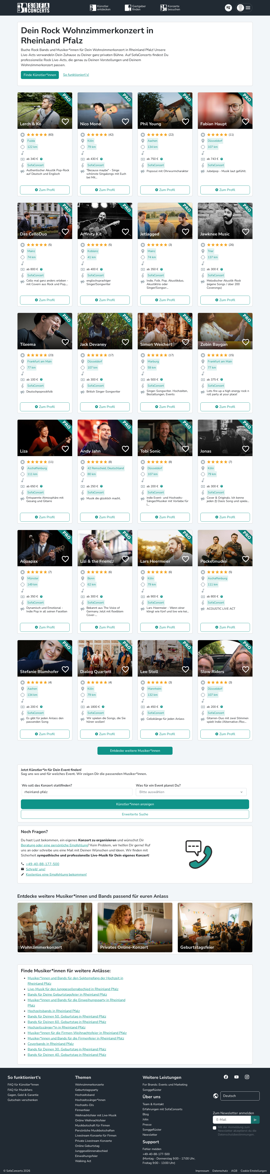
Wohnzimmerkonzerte (89, 1085)
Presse (147, 1125)
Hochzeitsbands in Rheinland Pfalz (54, 1011)
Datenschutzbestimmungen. (236, 1135)
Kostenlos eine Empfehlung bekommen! (56, 874)
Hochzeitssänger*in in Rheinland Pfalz (56, 1027)
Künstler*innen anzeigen (135, 804)
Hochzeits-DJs (84, 1105)
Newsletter (150, 1135)
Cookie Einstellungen (254, 1171)
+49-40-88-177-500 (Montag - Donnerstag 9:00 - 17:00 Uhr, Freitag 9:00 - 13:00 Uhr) (169, 1158)
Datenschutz (220, 1171)
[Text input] (232, 1120)
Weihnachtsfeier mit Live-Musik (95, 1115)
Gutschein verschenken (23, 1100)
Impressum (202, 1171)
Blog (146, 1114)
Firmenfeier (82, 1110)
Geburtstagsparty (86, 1090)
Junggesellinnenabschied (91, 1151)
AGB (234, 1171)
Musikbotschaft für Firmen (92, 1125)
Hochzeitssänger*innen (90, 1100)
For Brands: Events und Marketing (165, 1085)
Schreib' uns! (35, 869)
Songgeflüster (152, 1090)
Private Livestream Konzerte (93, 1141)
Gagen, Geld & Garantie (23, 1095)
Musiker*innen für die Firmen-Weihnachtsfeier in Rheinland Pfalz (77, 1033)
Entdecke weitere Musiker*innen (135, 750)
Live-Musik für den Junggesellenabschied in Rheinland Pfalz (73, 989)
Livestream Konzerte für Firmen (95, 1136)
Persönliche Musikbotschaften (95, 1131)
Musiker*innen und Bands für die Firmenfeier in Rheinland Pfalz (76, 1038)
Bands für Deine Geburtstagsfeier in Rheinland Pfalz (67, 994)
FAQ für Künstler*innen (23, 1085)
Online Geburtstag (87, 1146)
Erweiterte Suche (135, 814)
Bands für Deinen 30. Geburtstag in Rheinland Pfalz (67, 1049)
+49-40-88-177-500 (42, 864)
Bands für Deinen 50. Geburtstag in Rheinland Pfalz (67, 1016)
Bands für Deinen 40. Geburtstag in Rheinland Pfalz (67, 1054)
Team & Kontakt (153, 1104)
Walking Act (83, 1161)
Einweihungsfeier (86, 1156)
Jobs (145, 1119)
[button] (243, 7)
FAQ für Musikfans (20, 1090)
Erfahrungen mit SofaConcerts (162, 1109)
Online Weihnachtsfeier (90, 1120)
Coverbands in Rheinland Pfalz (51, 1044)
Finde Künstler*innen (40, 75)
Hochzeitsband (84, 1095)
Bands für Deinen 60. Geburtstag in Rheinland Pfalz (67, 1022)
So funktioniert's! (76, 74)
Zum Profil (47, 190)
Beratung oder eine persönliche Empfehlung (54, 845)
